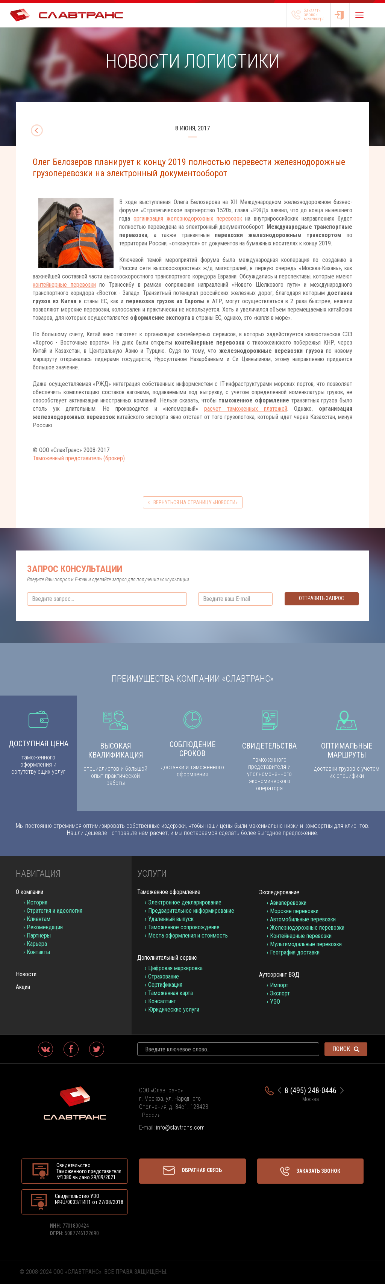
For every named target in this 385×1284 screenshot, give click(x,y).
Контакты (38, 952)
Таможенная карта (170, 993)
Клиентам (38, 919)
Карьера (37, 943)
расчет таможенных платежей (245, 408)
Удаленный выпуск (171, 919)
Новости (26, 974)
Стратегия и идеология (54, 910)
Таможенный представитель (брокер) (79, 458)
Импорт (279, 985)
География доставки (295, 952)
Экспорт (280, 993)
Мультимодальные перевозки (306, 944)
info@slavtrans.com (180, 1127)
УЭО (275, 1001)
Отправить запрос (321, 598)
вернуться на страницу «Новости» (193, 502)
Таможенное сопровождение (184, 927)
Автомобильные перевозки (303, 919)
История (37, 902)
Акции (23, 987)
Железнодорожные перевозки (307, 927)
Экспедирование (279, 892)
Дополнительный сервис (167, 957)
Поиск (345, 1049)
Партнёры (39, 935)
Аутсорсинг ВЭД (279, 974)
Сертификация (165, 984)
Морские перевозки (294, 911)
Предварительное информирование (191, 910)
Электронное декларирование (184, 902)
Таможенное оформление (168, 891)
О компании (29, 891)
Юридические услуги (173, 1009)
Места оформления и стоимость (188, 935)
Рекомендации (45, 927)
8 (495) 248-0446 (310, 1090)
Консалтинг (162, 1001)
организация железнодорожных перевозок (187, 218)
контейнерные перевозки (64, 284)
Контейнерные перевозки (301, 935)
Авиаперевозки (288, 902)
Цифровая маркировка (175, 968)
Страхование (163, 976)
